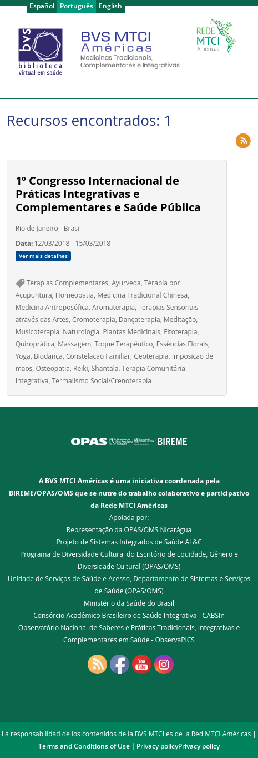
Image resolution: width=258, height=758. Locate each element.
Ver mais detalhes (43, 256)
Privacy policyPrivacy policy (178, 746)
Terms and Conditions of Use (84, 746)
